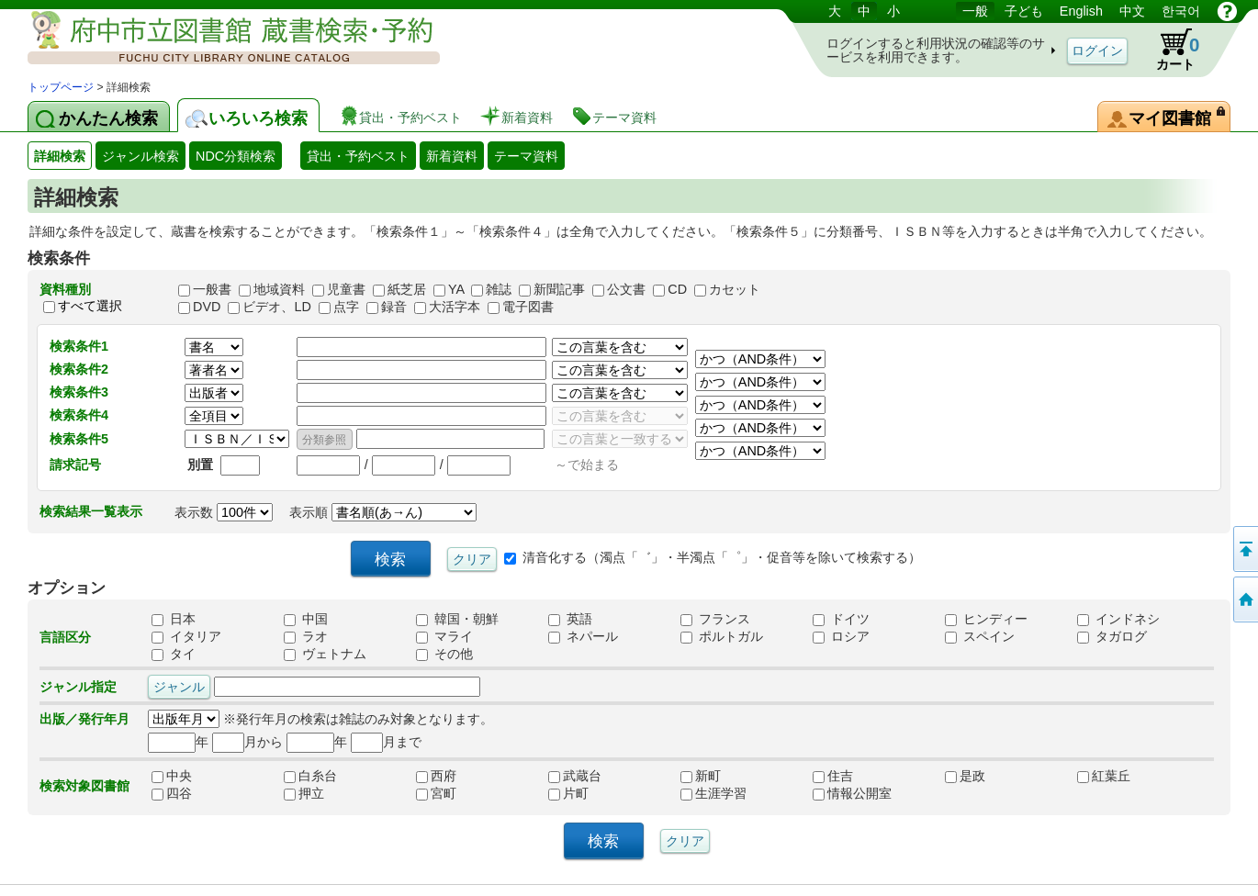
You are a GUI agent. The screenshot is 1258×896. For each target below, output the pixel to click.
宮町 (455, 794)
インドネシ (1118, 619)
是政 (984, 776)
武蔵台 (587, 776)
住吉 (852, 776)
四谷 (191, 794)
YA (456, 289)
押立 (323, 794)
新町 (719, 776)
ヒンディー (986, 619)
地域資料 (279, 289)
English (1081, 11)
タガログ (1112, 637)
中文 (1132, 11)
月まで (386, 741)
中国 (306, 619)
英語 (570, 619)
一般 (975, 11)
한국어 (1181, 11)
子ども (1024, 11)
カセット (734, 289)
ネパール (583, 637)
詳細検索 (59, 156)
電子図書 (528, 306)
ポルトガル (721, 637)
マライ (444, 637)
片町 (587, 794)
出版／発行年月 (84, 718)
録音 (394, 306)
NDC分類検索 (235, 156)
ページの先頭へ (1244, 549)
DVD (206, 306)
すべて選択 (90, 305)
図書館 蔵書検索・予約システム (220, 39)
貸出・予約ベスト (358, 156)
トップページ (61, 87)
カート (1169, 50)
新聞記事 (559, 289)
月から (247, 741)
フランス (715, 619)
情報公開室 (852, 794)
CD (677, 289)
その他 (444, 654)
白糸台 (323, 776)
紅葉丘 (1116, 776)
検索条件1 (79, 346)
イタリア (186, 637)
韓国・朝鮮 (457, 619)
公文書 (626, 289)
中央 (191, 776)
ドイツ (841, 619)
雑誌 (498, 289)
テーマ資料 (526, 156)
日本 (174, 619)
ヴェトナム (325, 654)
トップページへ (1244, 599)
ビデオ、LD (276, 306)
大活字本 (454, 306)
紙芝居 (407, 289)
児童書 (346, 289)
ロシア (841, 637)
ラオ (306, 637)
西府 (455, 776)
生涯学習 (719, 794)
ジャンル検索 (140, 156)
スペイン (980, 637)
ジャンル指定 (78, 686)
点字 (346, 306)
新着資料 (451, 156)
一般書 (212, 289)
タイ (174, 654)
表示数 (223, 512)
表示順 (383, 512)
